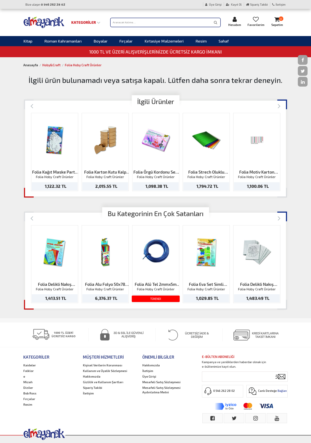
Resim (201, 41)
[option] (54, 152)
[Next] (279, 105)
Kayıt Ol (234, 4)
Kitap (27, 41)
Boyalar (101, 41)
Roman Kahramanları (63, 41)
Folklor (28, 371)
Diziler (28, 387)
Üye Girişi (213, 4)
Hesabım (234, 21)
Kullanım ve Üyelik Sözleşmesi (105, 371)
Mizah (28, 382)
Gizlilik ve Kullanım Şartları (103, 382)
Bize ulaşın (45, 4)
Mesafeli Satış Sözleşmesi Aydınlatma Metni (161, 390)
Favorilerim (256, 21)
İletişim (279, 4)
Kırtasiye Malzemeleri (164, 41)
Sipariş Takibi (257, 4)
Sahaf (224, 41)
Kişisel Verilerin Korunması (102, 365)
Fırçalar (126, 41)
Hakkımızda (91, 376)
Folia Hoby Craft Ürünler (83, 65)
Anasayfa (30, 65)
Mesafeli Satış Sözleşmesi (161, 382)
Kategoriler (85, 22)
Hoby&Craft (51, 65)
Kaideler (29, 365)
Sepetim (277, 21)
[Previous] (31, 105)
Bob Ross (29, 393)
